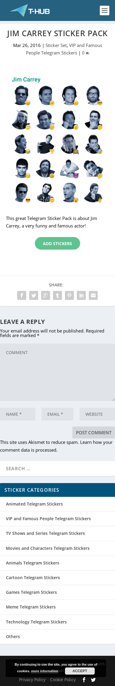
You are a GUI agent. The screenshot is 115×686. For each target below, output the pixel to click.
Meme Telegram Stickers (31, 607)
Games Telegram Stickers (31, 592)
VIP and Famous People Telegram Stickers (48, 518)
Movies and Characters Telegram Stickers (48, 548)
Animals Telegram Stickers (32, 563)
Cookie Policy (63, 679)
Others (13, 636)
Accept (79, 671)
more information (44, 671)
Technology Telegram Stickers (36, 622)
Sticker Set (56, 45)
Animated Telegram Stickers (34, 504)
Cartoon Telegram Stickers (33, 577)
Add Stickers (57, 243)
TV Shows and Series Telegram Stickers (45, 533)
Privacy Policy (32, 679)
